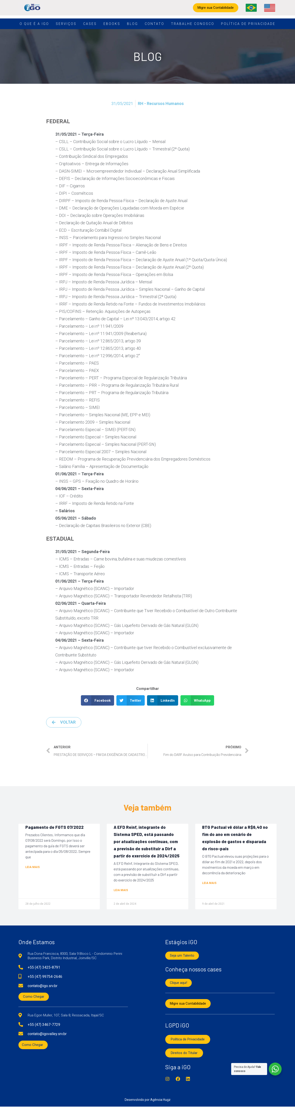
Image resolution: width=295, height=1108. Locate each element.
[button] (97, 700)
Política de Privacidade (248, 24)
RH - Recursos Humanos (161, 103)
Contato (154, 24)
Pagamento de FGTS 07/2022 (54, 827)
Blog (132, 24)
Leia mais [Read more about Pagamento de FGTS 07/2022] (32, 867)
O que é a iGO (34, 24)
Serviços (66, 24)
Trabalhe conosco (192, 24)
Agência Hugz (160, 1101)
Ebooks (111, 24)
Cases (90, 24)
